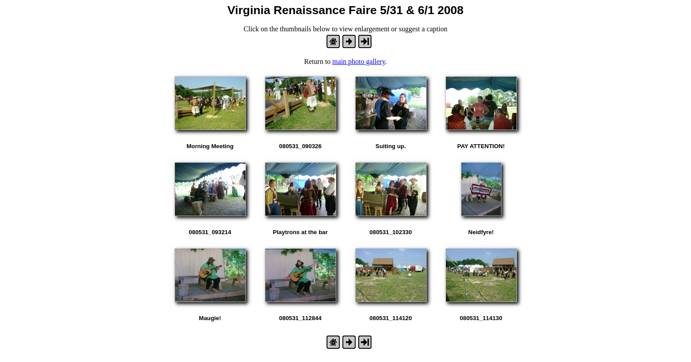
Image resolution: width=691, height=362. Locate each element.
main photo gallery (358, 61)
